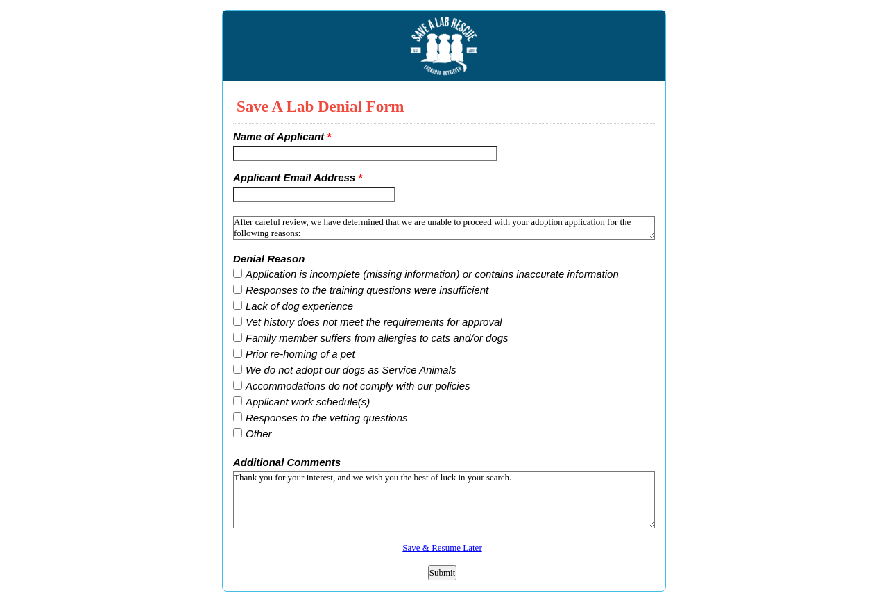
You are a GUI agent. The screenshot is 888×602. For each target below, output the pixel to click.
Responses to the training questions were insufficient (367, 290)
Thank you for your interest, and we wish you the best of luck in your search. (444, 499)
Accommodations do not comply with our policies (358, 386)
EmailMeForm (444, 46)
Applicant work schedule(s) (308, 402)
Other (259, 434)
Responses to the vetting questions (326, 418)
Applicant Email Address (297, 177)
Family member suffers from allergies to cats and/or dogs (377, 338)
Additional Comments (287, 462)
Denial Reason (269, 259)
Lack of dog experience (299, 306)
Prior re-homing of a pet (300, 354)
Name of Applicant (282, 136)
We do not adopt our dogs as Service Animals (351, 370)
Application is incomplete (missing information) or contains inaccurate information (432, 274)
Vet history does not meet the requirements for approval (374, 322)
